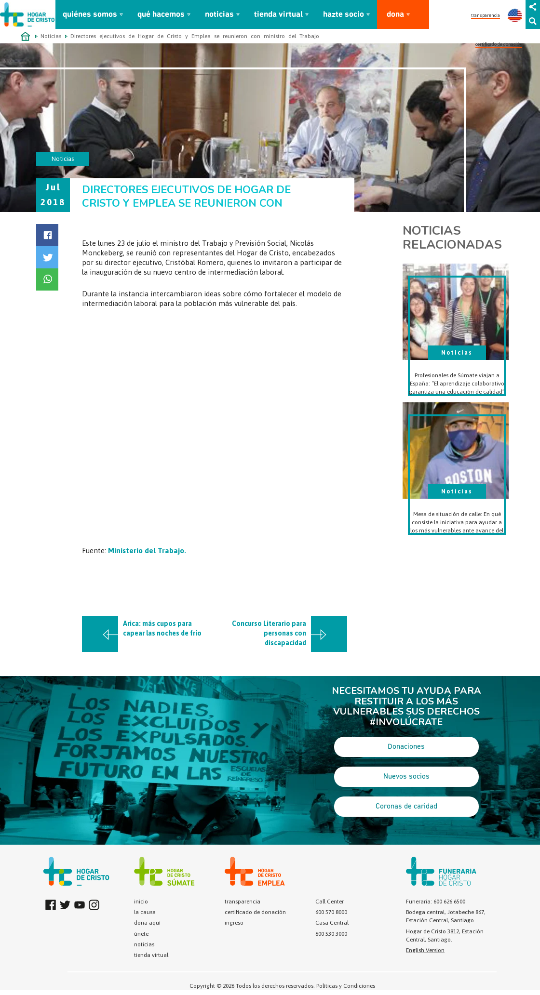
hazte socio (343, 15)
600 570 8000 (331, 912)
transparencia (485, 15)
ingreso (234, 922)
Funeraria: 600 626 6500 (435, 901)
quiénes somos (90, 15)
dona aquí (147, 922)
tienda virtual (278, 15)
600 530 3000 (331, 933)
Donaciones (406, 747)
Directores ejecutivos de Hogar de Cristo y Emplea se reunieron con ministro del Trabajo (194, 36)
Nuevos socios (406, 777)
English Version (425, 950)
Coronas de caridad (406, 806)
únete (141, 933)
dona (395, 15)
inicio (141, 901)
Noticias (50, 36)
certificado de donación (498, 44)
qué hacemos (161, 15)
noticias (219, 15)
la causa (145, 912)
